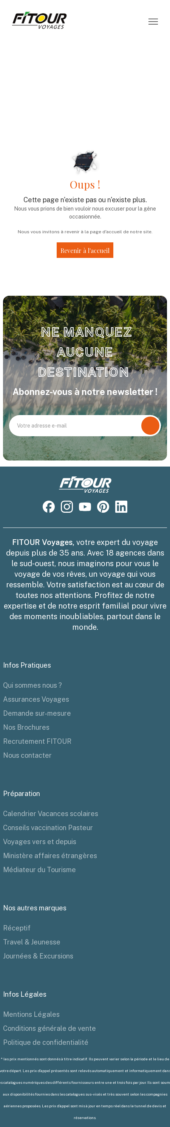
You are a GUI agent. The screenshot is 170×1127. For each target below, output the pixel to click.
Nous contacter (27, 755)
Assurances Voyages (36, 699)
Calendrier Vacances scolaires (50, 814)
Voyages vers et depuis (39, 842)
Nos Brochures (26, 727)
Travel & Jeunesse (31, 942)
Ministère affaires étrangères (50, 856)
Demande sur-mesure (37, 713)
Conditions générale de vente (49, 1028)
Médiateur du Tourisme (39, 870)
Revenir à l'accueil (85, 250)
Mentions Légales (31, 1014)
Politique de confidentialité (45, 1042)
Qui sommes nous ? (32, 685)
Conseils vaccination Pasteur (48, 828)
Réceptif (17, 928)
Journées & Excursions (38, 956)
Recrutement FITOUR (37, 741)
